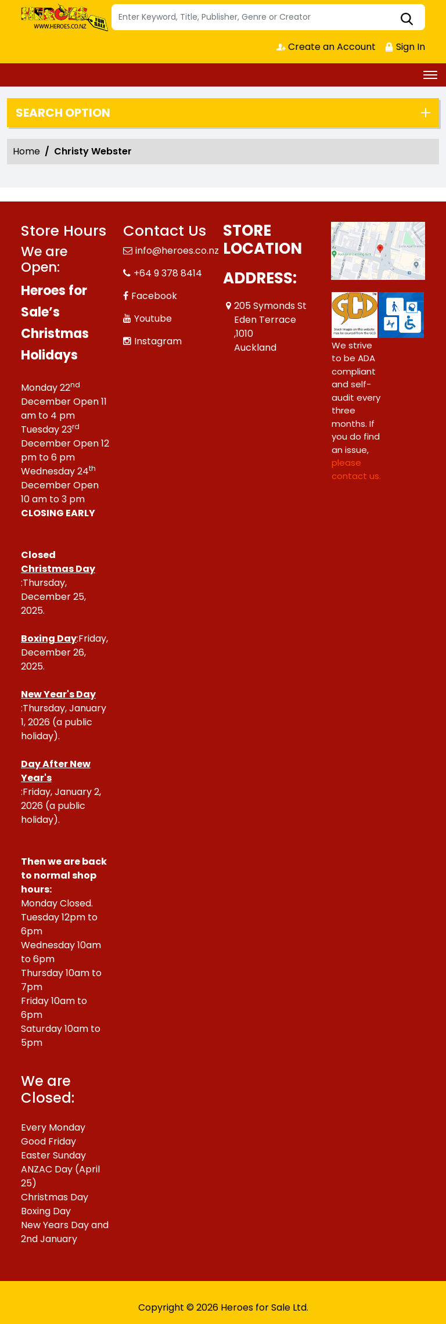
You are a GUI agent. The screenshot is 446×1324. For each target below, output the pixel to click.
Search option (63, 113)
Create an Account (326, 46)
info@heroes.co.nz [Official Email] (177, 250)
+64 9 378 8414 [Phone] (168, 273)
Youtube (153, 318)
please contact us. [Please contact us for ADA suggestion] (356, 469)
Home (26, 151)
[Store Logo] (64, 17)
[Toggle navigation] (430, 75)
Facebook (154, 296)
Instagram (158, 341)
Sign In (404, 46)
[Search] (268, 17)
